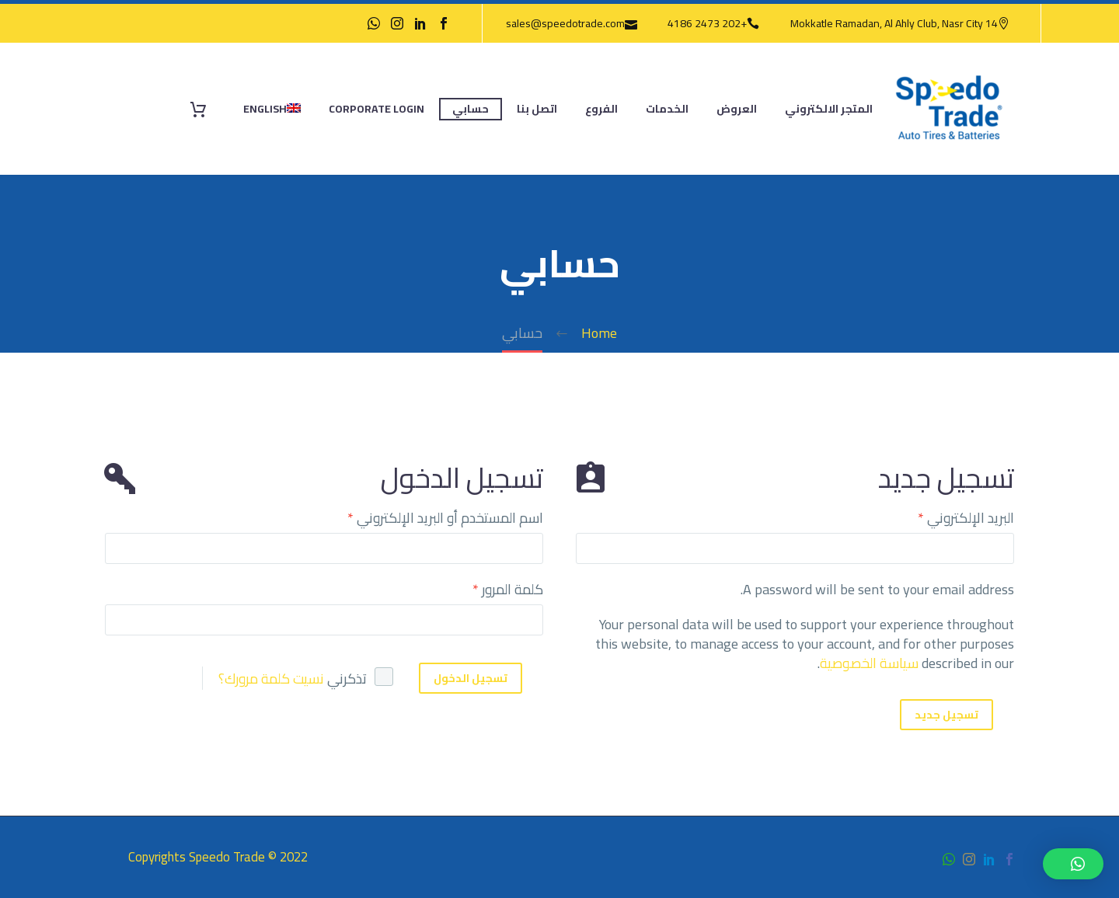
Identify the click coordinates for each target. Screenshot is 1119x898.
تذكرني (347, 678)
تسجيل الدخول (470, 678)
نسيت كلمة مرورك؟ (271, 678)
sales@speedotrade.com (565, 23)
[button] (1073, 863)
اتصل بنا (537, 109)
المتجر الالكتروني (829, 109)
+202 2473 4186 (707, 23)
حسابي (470, 109)
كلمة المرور (507, 589)
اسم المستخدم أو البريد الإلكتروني (445, 517)
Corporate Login (376, 109)
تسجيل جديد (946, 715)
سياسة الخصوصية (869, 663)
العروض (736, 109)
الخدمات (667, 109)
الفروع (601, 109)
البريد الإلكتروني (966, 517)
